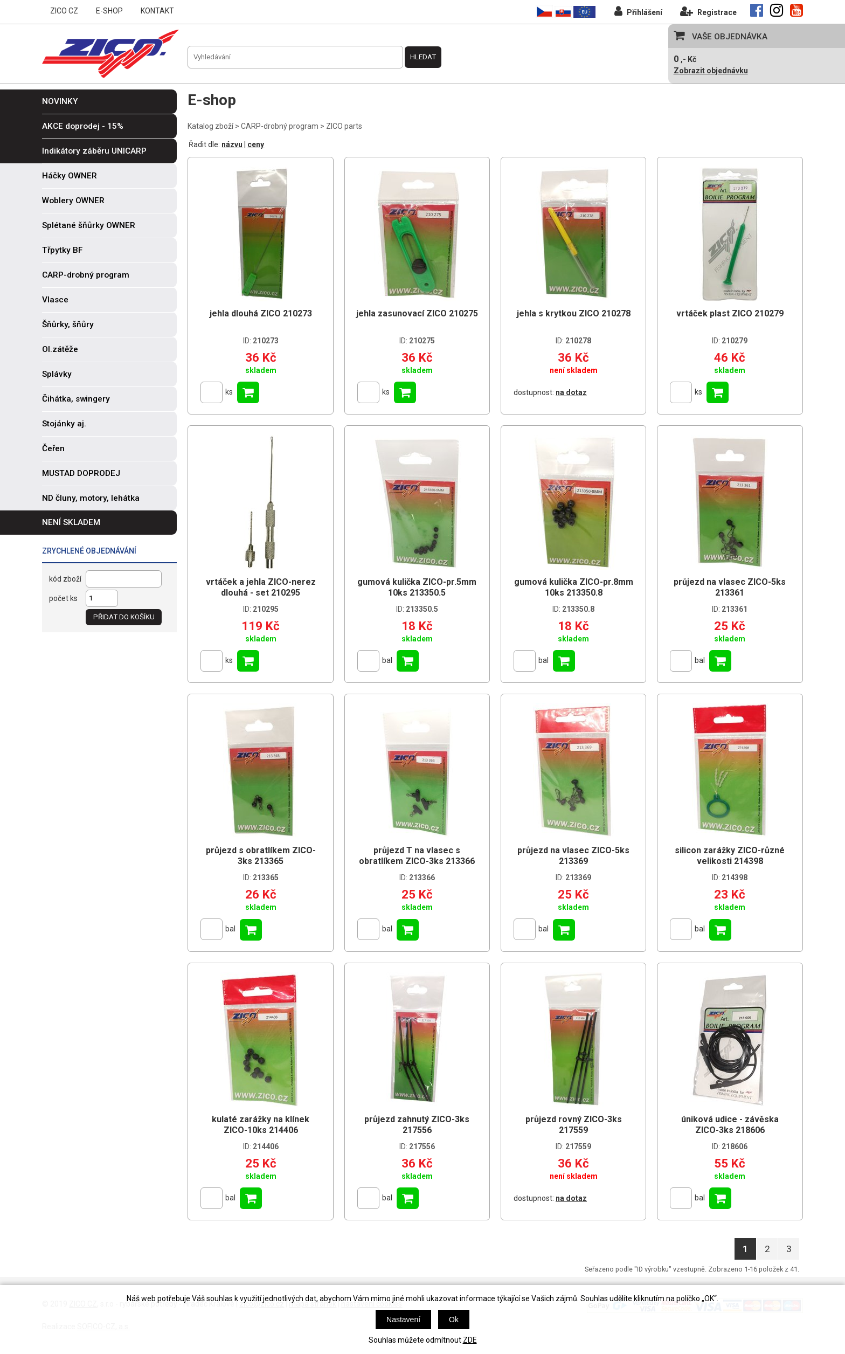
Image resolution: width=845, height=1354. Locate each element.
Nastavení (403, 1319)
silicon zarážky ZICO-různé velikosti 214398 (730, 855)
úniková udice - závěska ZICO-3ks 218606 (730, 1124)
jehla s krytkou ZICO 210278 (574, 313)
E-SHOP (109, 10)
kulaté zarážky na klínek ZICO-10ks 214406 (260, 1124)
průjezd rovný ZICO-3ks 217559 (573, 1124)
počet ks (63, 598)
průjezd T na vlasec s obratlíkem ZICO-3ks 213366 (417, 855)
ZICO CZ (64, 10)
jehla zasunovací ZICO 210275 (417, 313)
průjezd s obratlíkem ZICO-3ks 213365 (261, 855)
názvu (232, 144)
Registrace (708, 11)
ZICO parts (344, 126)
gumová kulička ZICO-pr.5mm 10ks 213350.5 (416, 587)
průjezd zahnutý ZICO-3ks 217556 (416, 1124)
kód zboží (65, 579)
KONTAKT (157, 10)
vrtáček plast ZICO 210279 (730, 313)
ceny (255, 144)
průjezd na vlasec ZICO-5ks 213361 (730, 587)
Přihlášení (638, 11)
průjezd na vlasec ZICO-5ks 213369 (573, 855)
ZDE (470, 1340)
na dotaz (571, 392)
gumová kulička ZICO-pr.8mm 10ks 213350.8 (573, 587)
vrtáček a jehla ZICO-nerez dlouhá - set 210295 (261, 587)
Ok (454, 1319)
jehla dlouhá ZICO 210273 (261, 313)
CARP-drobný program (279, 126)
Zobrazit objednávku (711, 70)
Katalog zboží (210, 126)
